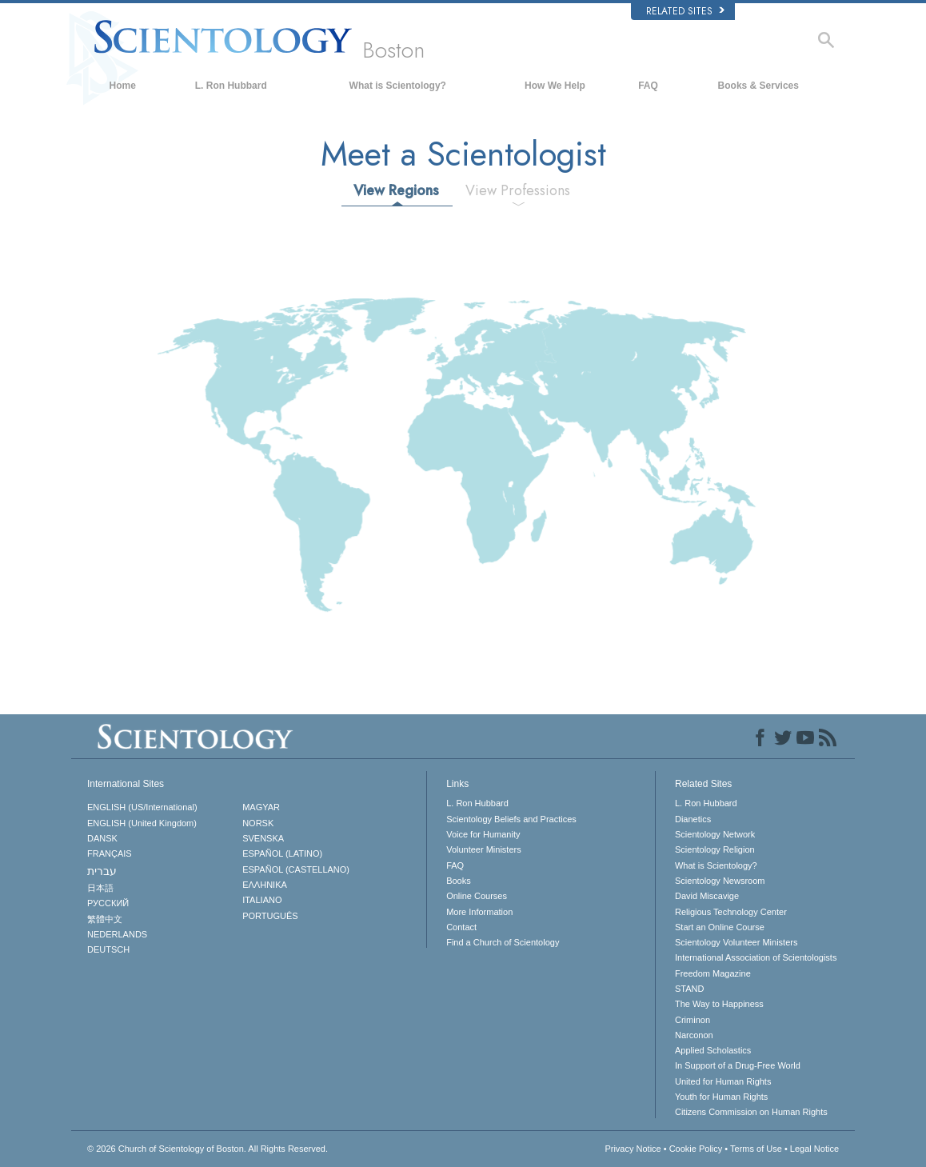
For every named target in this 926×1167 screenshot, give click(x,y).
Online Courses (476, 896)
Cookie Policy (696, 1148)
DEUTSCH (108, 949)
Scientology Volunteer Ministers (736, 942)
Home (123, 85)
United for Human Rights (723, 1081)
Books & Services (758, 85)
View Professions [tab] (517, 190)
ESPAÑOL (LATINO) (282, 853)
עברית (102, 871)
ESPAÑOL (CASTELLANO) (295, 869)
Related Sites (685, 11)
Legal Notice (814, 1148)
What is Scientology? (397, 85)
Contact (461, 927)
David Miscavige (707, 896)
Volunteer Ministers (483, 849)
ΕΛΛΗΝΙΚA (264, 884)
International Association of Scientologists (755, 957)
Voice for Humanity (483, 834)
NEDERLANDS (117, 934)
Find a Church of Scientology (502, 942)
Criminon (692, 1020)
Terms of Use (756, 1148)
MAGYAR (261, 807)
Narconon (694, 1035)
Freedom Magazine (713, 973)
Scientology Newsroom (720, 880)
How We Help (555, 85)
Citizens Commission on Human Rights (751, 1112)
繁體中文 (104, 919)
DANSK (102, 838)
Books (458, 880)
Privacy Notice (633, 1148)
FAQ (648, 85)
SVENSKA (263, 838)
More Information (479, 912)
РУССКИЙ (108, 903)
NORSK (257, 823)
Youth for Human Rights (721, 1096)
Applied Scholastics (713, 1050)
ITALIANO (261, 900)
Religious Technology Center (731, 912)
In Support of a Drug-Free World (737, 1065)
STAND (689, 988)
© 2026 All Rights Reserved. (207, 1148)
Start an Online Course (719, 927)
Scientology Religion (715, 849)
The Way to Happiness (719, 1004)
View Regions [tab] (396, 190)
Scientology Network (715, 834)
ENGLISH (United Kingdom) (142, 823)
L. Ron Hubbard (231, 85)
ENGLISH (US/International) (142, 807)
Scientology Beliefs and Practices (511, 819)
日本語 (100, 888)
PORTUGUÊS (269, 916)
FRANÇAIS (109, 853)
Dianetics (693, 819)
